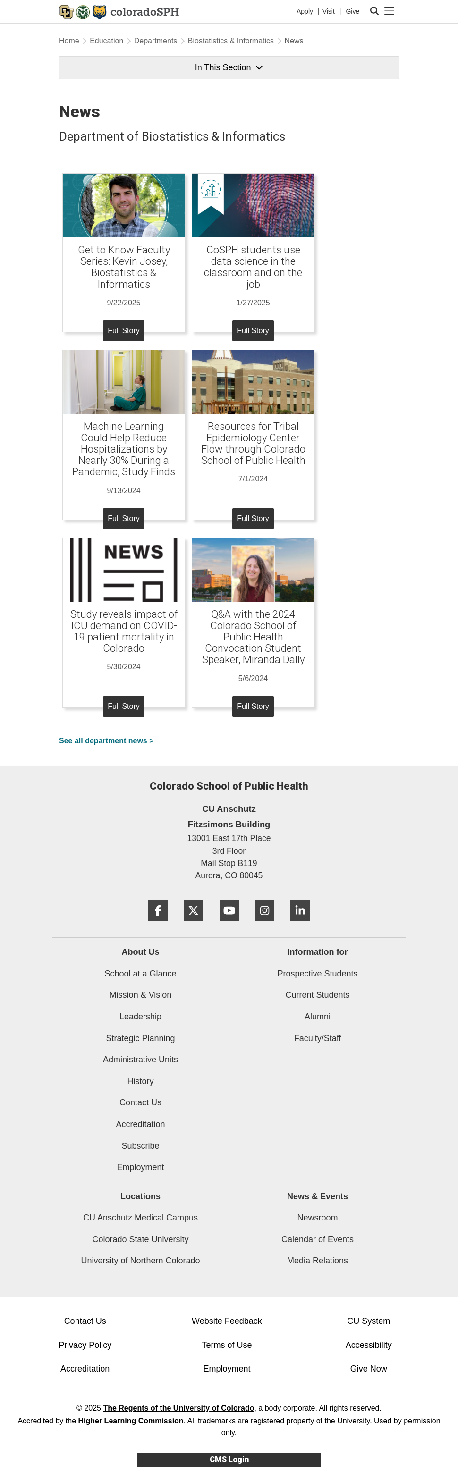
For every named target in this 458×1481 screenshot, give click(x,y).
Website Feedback (227, 1321)
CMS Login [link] (229, 1459)
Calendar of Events (317, 1239)
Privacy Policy (85, 1345)
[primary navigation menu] (389, 11)
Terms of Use (227, 1345)
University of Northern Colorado (140, 1260)
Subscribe (140, 1146)
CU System (368, 1321)
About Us (141, 952)
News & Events (317, 1196)
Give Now (368, 1368)
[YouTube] (229, 924)
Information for (318, 952)
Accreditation (140, 1124)
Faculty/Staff (317, 1038)
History (140, 1081)
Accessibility (369, 1345)
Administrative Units (140, 1059)
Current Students (317, 995)
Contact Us (140, 1102)
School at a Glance (140, 973)
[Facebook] (158, 924)
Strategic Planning (140, 1038)
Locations (140, 1196)
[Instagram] (264, 924)
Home (69, 41)
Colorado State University (140, 1239)
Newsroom (317, 1217)
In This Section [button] (229, 67)
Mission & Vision (141, 995)
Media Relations (317, 1260)
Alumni (318, 1016)
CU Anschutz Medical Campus (140, 1217)
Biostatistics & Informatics (231, 41)
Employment (140, 1167)
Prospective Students (317, 973)
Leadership (140, 1016)
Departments (156, 41)
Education (106, 41)
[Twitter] (193, 924)
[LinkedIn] (300, 924)
